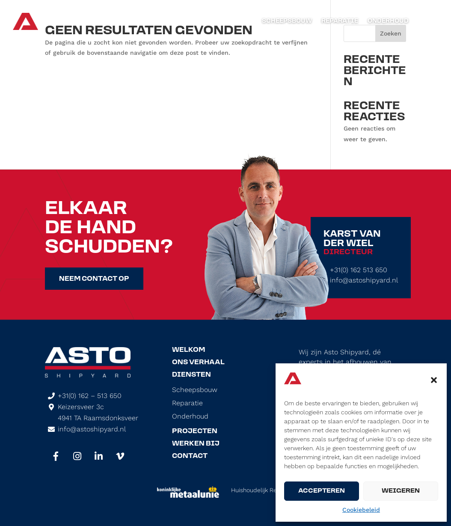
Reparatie (339, 21)
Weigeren (401, 491)
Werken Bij (196, 444)
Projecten (194, 431)
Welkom (188, 350)
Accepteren (321, 491)
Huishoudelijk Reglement (265, 490)
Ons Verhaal (198, 363)
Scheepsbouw (287, 21)
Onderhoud (388, 21)
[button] (434, 380)
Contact (190, 456)
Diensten (191, 375)
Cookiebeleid (361, 509)
